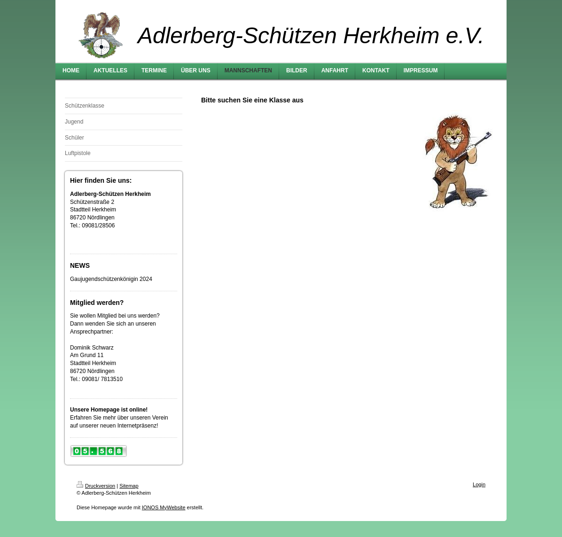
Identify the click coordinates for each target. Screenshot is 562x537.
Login (479, 484)
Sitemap (128, 486)
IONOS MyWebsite (164, 507)
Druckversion (96, 486)
